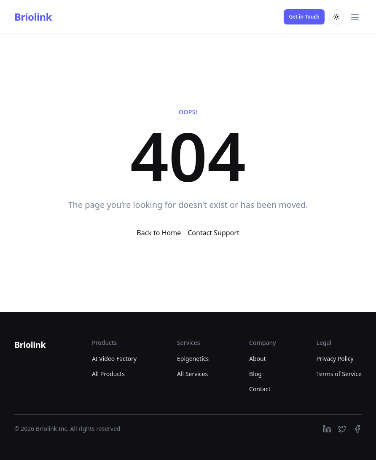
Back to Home (159, 232)
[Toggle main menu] (355, 17)
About (257, 359)
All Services (192, 374)
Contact (260, 389)
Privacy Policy (334, 359)
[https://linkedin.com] (327, 429)
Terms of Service (339, 374)
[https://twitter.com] (342, 429)
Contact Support (213, 232)
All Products (108, 374)
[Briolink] (30, 345)
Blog (255, 374)
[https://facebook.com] (357, 429)
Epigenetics (193, 359)
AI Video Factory (114, 359)
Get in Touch (304, 16)
